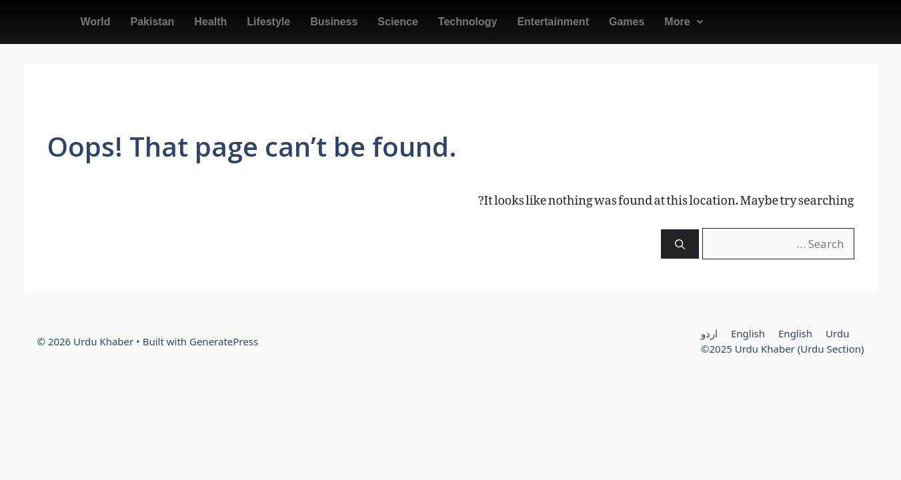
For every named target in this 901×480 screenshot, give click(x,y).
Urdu (837, 333)
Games (626, 21)
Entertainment (553, 21)
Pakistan (153, 21)
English (748, 333)
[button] (683, 22)
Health (210, 21)
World (96, 21)
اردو (709, 333)
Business (333, 21)
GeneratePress (223, 341)
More (683, 21)
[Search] (680, 244)
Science (397, 21)
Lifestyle (268, 21)
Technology (468, 21)
